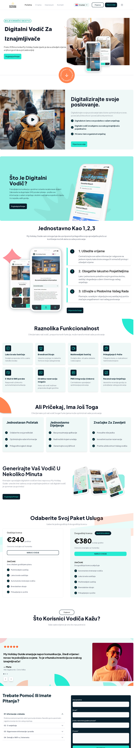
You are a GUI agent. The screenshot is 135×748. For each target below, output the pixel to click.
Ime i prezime (77, 700)
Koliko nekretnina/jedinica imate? (84, 721)
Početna (28, 5)
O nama (38, 5)
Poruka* (75, 731)
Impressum (49, 5)
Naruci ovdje (111, 5)
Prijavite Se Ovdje (75, 310)
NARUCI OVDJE (33, 552)
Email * (75, 710)
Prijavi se (98, 5)
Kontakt (60, 5)
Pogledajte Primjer (13, 56)
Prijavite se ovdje (79, 144)
